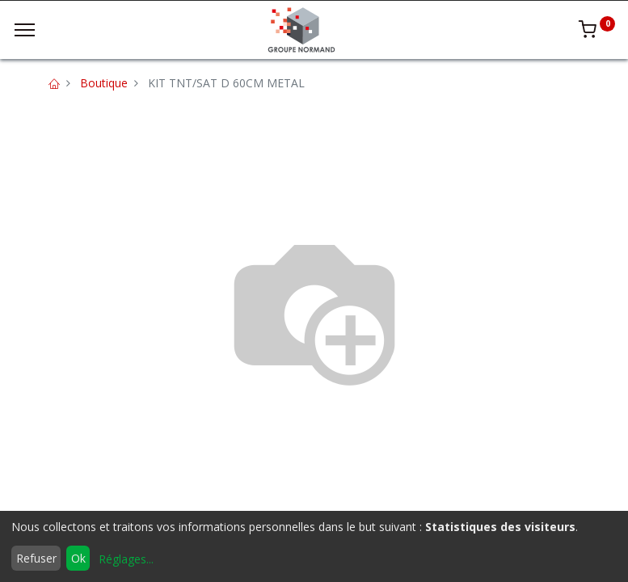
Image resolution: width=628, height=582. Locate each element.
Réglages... (126, 559)
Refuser (36, 558)
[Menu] (24, 30)
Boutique (104, 83)
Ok (78, 558)
